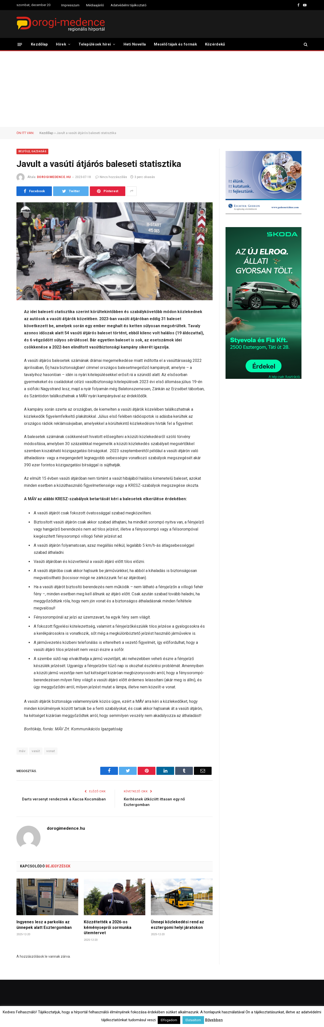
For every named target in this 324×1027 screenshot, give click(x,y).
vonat (50, 751)
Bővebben (214, 1020)
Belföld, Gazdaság (32, 151)
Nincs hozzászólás (111, 177)
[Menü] (19, 44)
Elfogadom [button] (169, 1020)
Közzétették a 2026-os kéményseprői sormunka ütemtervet (107, 927)
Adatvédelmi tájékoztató (129, 5)
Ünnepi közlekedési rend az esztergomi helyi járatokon (177, 925)
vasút (36, 751)
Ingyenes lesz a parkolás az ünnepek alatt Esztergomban (44, 925)
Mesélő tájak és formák (175, 44)
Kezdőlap (39, 44)
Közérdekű (215, 44)
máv (22, 751)
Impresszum (70, 5)
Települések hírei (94, 44)
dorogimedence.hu (54, 177)
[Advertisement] (162, 89)
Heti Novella (135, 44)
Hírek (61, 44)
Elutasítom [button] (193, 1020)
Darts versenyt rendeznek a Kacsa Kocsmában (64, 799)
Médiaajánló (95, 5)
